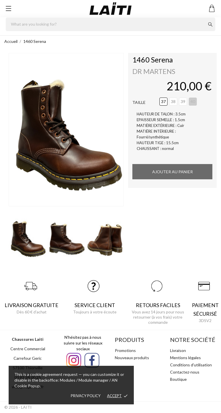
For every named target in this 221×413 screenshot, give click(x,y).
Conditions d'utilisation (191, 364)
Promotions (125, 350)
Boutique (178, 379)
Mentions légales (185, 357)
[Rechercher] (110, 24)
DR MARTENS (153, 71)
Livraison (178, 350)
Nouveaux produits (132, 357)
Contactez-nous (184, 372)
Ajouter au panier (172, 171)
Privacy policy (85, 395)
